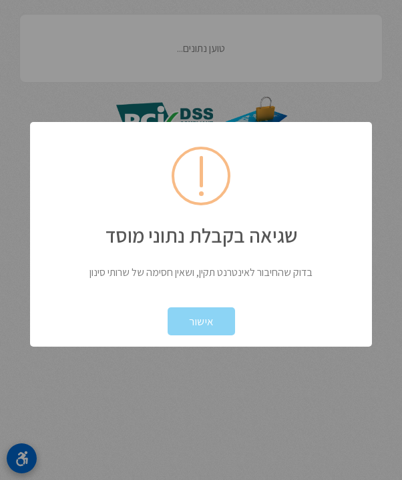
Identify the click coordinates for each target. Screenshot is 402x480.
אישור (201, 321)
